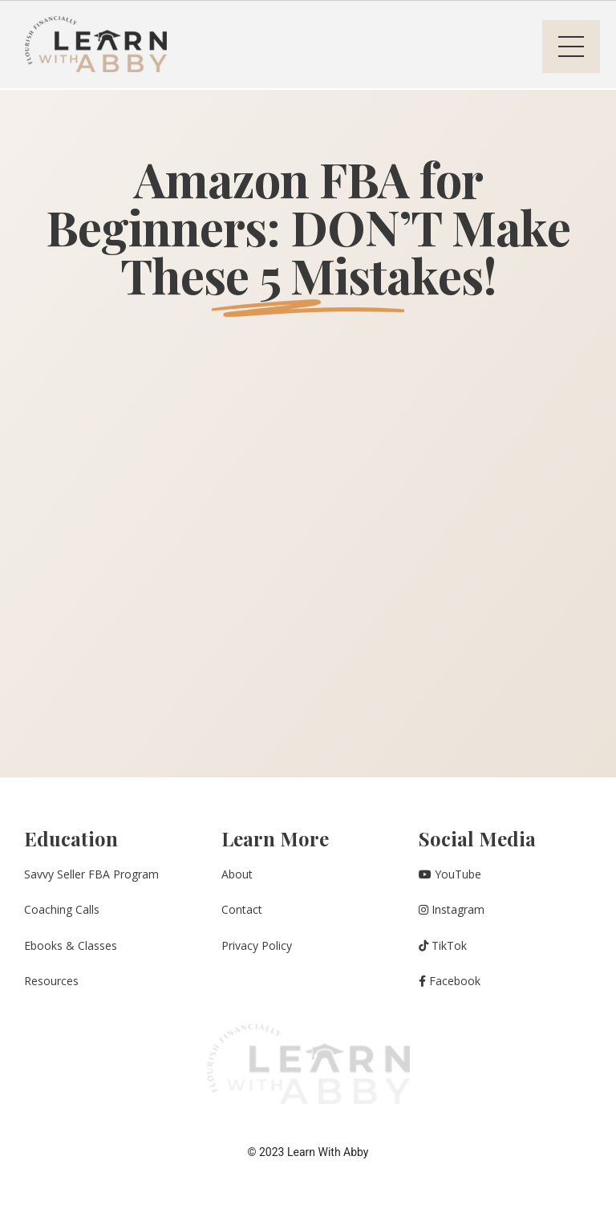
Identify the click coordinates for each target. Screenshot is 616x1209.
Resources (51, 980)
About (237, 874)
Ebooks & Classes (70, 945)
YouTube (450, 874)
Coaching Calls (61, 909)
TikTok (443, 945)
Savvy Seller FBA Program (91, 874)
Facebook (449, 980)
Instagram (451, 909)
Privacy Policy (256, 945)
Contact (241, 909)
